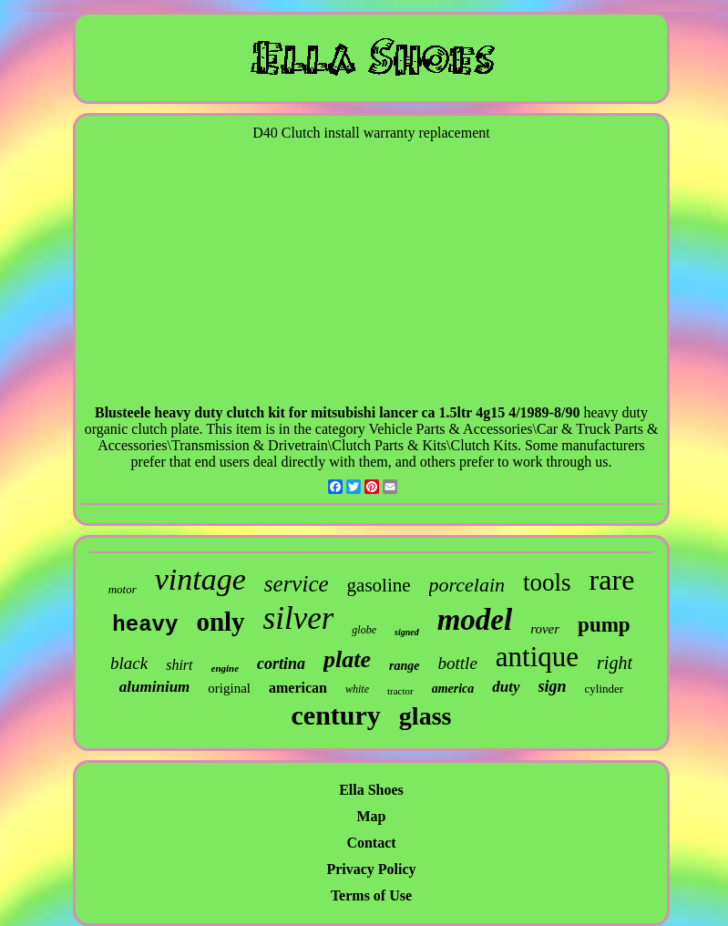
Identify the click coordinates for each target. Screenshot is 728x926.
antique (537, 657)
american (298, 687)
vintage (200, 579)
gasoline (379, 585)
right (614, 663)
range (404, 666)
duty (505, 686)
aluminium (154, 686)
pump (604, 624)
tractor (400, 690)
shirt (179, 665)
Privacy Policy (370, 869)
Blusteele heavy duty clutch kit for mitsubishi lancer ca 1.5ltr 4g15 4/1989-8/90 (337, 412)
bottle (457, 663)
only (220, 621)
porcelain (467, 584)
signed (407, 632)
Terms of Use (371, 895)
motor (122, 589)
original (229, 688)
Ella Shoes (371, 789)
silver (298, 618)
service (296, 583)
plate (347, 659)
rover (544, 629)
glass (425, 716)
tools (547, 582)
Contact (370, 842)
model (474, 619)
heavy (145, 624)
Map (371, 816)
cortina (281, 663)
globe (364, 629)
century (336, 715)
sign (552, 686)
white (357, 689)
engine (225, 668)
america (453, 688)
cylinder (604, 688)
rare (612, 579)
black (129, 663)
